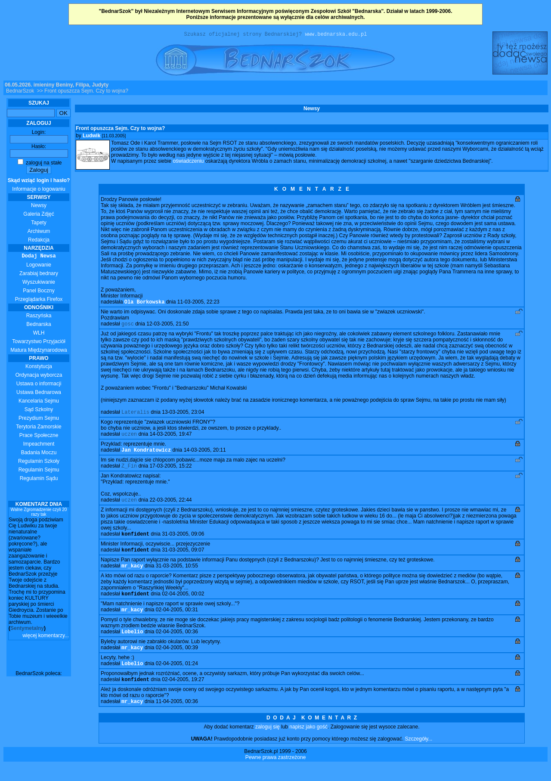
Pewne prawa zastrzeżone (275, 773)
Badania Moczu (39, 454)
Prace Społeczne (39, 437)
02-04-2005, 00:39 (177, 661)
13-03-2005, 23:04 (183, 416)
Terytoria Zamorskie (38, 428)
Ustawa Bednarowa (38, 393)
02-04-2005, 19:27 (183, 694)
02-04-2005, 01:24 (177, 678)
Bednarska (38, 325)
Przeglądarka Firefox (39, 301)
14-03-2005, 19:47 (170, 439)
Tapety (38, 224)
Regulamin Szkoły (38, 462)
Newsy (38, 207)
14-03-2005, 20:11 (205, 455)
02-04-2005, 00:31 (177, 621)
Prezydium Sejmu (39, 419)
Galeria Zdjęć (38, 215)
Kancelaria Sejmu (39, 402)
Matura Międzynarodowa (38, 351)
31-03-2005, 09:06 (183, 542)
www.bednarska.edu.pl (336, 35)
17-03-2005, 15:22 (170, 472)
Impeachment (39, 445)
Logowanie (38, 266)
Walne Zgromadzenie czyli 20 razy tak (39, 513)
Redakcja (39, 241)
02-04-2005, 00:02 (183, 604)
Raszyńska (39, 317)
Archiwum (39, 232)
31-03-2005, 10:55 (177, 576)
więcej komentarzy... (45, 637)
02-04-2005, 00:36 (177, 644)
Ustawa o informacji (39, 385)
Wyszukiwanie (38, 283)
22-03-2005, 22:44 (170, 507)
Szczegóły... (419, 755)
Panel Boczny (38, 292)
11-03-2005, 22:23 (198, 304)
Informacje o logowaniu (39, 186)
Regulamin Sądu (39, 480)
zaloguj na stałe (40, 164)
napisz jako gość (308, 743)
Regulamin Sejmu (39, 471)
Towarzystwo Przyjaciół (38, 343)
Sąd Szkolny (39, 411)
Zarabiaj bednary (38, 275)
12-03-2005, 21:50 (167, 327)
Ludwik (91, 137)
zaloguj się (267, 743)
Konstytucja (38, 368)
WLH (39, 334)
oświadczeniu (188, 162)
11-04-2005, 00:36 (177, 717)
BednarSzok (20, 92)
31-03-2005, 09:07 (183, 559)
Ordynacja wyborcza (38, 376)
